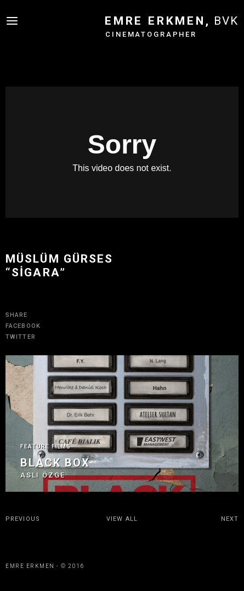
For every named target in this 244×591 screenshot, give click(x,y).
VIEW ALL (122, 518)
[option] (122, 423)
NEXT (230, 518)
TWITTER (20, 336)
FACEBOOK (23, 325)
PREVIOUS (22, 518)
